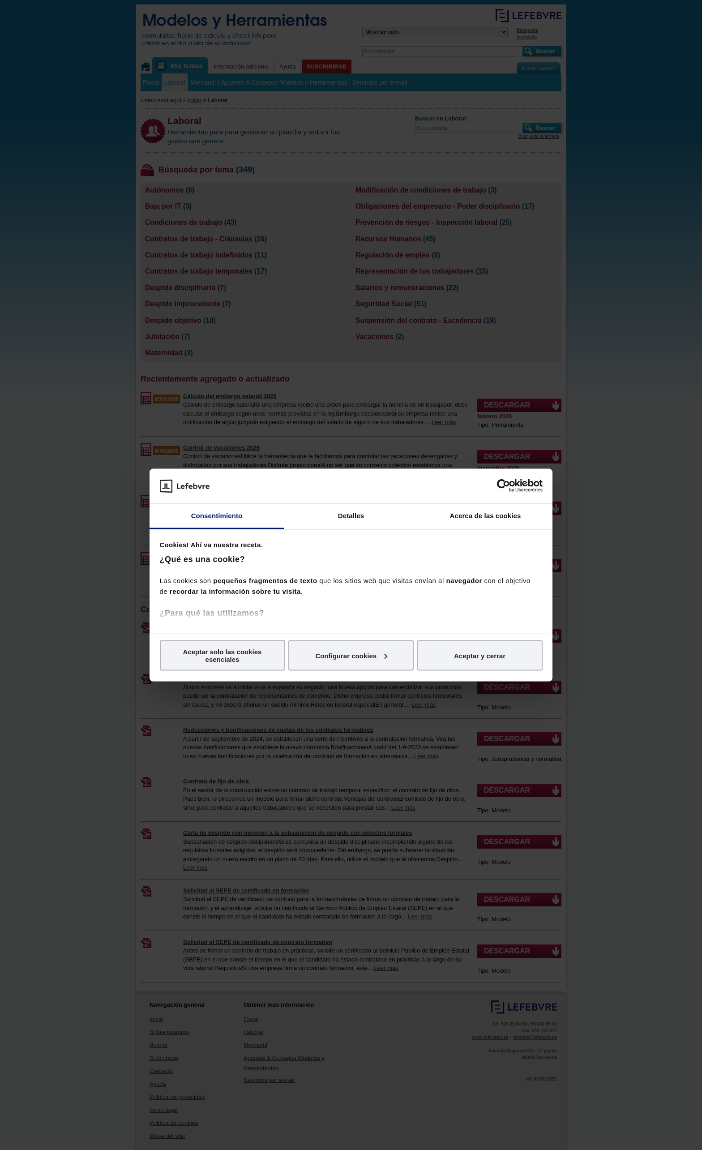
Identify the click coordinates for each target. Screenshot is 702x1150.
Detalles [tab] (351, 515)
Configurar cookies (351, 655)
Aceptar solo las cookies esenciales (222, 655)
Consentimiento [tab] (217, 515)
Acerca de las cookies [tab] (485, 515)
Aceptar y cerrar (479, 655)
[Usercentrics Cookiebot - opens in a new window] (503, 486)
